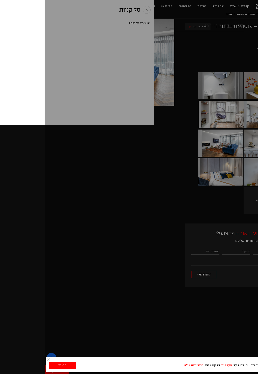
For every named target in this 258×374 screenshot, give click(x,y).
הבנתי (18, 365)
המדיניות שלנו (149, 365)
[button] (250, 301)
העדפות (182, 365)
